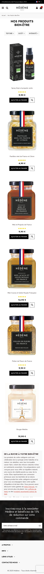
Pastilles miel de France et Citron (22, 156)
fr (39, 2)
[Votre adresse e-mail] (19, 526)
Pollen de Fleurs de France (22, 361)
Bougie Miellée (22, 429)
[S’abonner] (39, 526)
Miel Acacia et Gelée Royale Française (22, 293)
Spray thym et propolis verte (22, 88)
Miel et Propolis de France (22, 225)
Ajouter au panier (19, 100)
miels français (29, 487)
